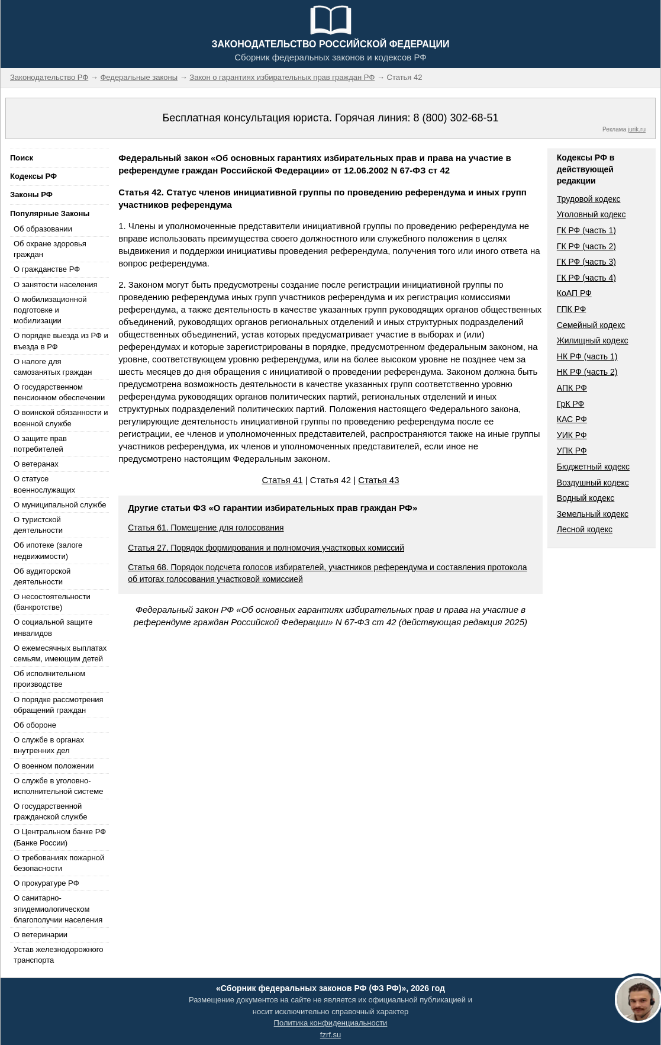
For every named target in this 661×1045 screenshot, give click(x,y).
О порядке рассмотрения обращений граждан (59, 705)
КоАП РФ (574, 293)
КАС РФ (572, 419)
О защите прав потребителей (40, 444)
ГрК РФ (570, 404)
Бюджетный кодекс (593, 466)
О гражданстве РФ (47, 269)
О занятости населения (56, 284)
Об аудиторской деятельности (42, 576)
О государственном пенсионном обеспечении (59, 392)
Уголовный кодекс (591, 214)
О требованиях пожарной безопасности (59, 863)
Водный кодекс (586, 498)
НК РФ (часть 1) (587, 356)
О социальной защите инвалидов (53, 627)
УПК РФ (572, 450)
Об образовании (43, 228)
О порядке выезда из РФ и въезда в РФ (61, 341)
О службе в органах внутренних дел (49, 745)
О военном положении (54, 765)
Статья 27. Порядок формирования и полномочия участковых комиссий (266, 547)
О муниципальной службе (60, 504)
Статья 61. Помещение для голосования (205, 527)
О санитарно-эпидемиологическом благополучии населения (58, 908)
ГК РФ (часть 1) (586, 230)
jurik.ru (637, 129)
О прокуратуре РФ (46, 883)
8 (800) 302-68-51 (455, 118)
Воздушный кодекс (593, 482)
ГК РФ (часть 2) (586, 246)
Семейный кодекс (591, 325)
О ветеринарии (40, 934)
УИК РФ (572, 435)
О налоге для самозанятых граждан (53, 367)
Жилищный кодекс (592, 340)
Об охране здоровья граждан (50, 249)
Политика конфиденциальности (331, 1022)
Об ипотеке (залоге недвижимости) (48, 550)
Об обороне (35, 725)
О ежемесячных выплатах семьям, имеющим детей (60, 653)
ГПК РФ (571, 309)
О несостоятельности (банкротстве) (52, 602)
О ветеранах (36, 463)
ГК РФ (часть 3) (586, 261)
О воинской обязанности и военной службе (61, 417)
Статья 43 (378, 480)
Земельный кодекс (592, 514)
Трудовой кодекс (589, 199)
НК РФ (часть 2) (587, 372)
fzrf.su (330, 1034)
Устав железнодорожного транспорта (58, 954)
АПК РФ (572, 388)
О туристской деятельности (38, 525)
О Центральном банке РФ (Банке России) (60, 837)
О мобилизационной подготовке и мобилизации (50, 310)
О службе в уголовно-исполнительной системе (59, 786)
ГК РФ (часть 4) (586, 277)
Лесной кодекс (584, 529)
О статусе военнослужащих (44, 484)
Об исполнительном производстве (49, 679)
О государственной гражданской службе (50, 811)
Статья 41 (282, 480)
